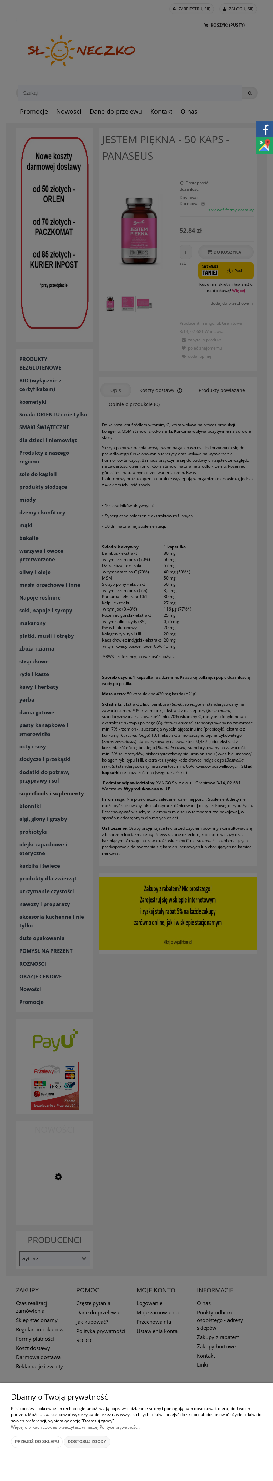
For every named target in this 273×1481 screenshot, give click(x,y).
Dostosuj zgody (87, 1441)
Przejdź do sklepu (37, 1441)
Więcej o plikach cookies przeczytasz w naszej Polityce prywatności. (75, 1427)
